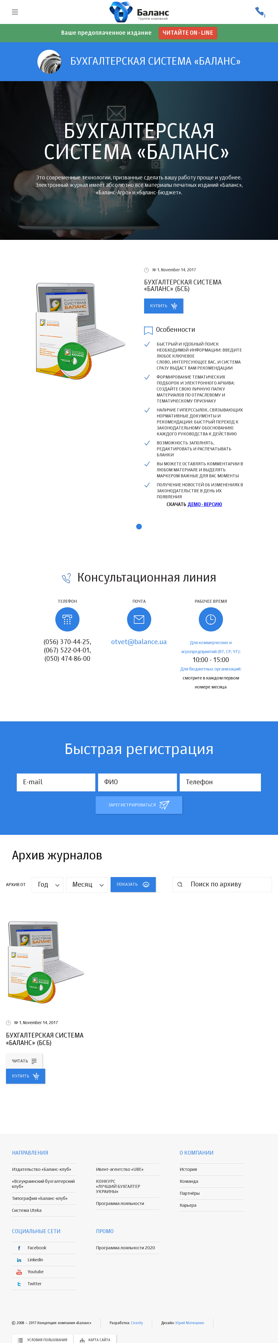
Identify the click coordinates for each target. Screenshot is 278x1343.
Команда (189, 1181)
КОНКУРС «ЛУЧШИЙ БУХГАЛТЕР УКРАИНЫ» (118, 1186)
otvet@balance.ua (139, 642)
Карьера (188, 1205)
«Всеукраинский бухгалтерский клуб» (43, 1184)
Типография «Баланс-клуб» (40, 1198)
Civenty (137, 1323)
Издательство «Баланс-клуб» (41, 1169)
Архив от (16, 884)
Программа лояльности (120, 1203)
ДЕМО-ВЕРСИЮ (204, 504)
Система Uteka (27, 1210)
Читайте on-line (188, 33)
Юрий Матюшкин (189, 1323)
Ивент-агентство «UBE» (119, 1169)
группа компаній (139, 11)
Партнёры (190, 1193)
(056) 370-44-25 (260, 12)
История (188, 1169)
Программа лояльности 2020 (125, 1248)
